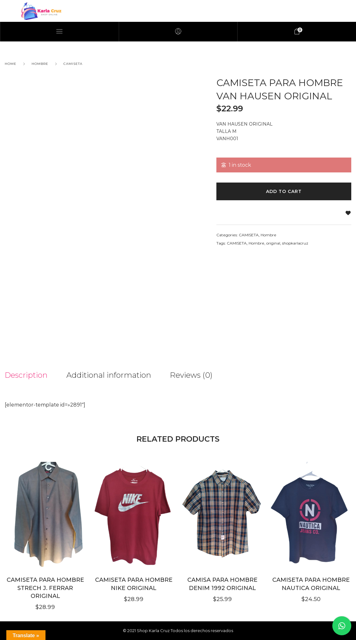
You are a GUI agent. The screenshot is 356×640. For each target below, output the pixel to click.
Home (10, 64)
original (273, 243)
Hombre (40, 64)
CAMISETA (72, 64)
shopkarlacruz (295, 243)
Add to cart (284, 191)
